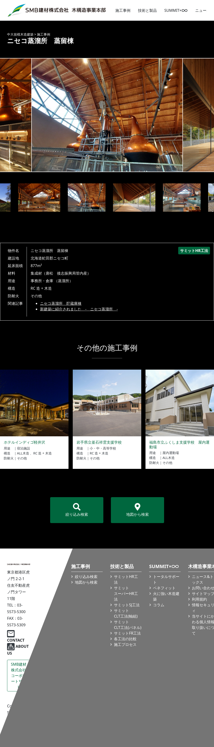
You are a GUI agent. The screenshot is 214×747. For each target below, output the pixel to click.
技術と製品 (147, 10)
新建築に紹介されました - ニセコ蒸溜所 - (79, 309)
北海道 (36, 258)
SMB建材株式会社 (18, 676)
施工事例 (122, 10)
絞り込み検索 (76, 510)
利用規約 (199, 599)
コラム (158, 604)
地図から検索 (137, 510)
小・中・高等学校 (103, 448)
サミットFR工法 (127, 633)
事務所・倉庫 (42, 280)
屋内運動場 (170, 452)
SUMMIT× (176, 10)
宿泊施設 (23, 448)
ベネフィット (164, 587)
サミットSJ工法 (127, 604)
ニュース (202, 10)
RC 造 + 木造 (41, 288)
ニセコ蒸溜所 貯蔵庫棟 (60, 303)
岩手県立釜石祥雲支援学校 (99, 442)
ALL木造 (23, 453)
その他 (36, 295)
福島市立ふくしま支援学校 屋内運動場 (179, 444)
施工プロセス (125, 644)
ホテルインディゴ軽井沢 (24, 442)
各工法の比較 (125, 638)
